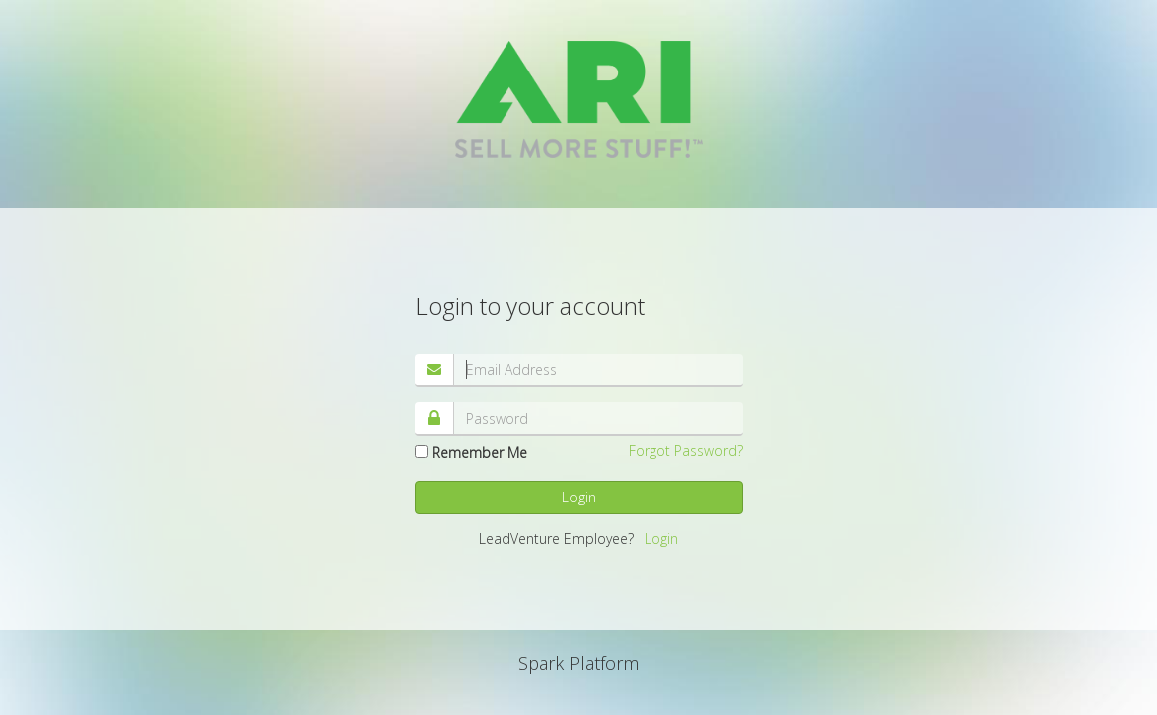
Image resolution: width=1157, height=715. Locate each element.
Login (579, 497)
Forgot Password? (686, 450)
